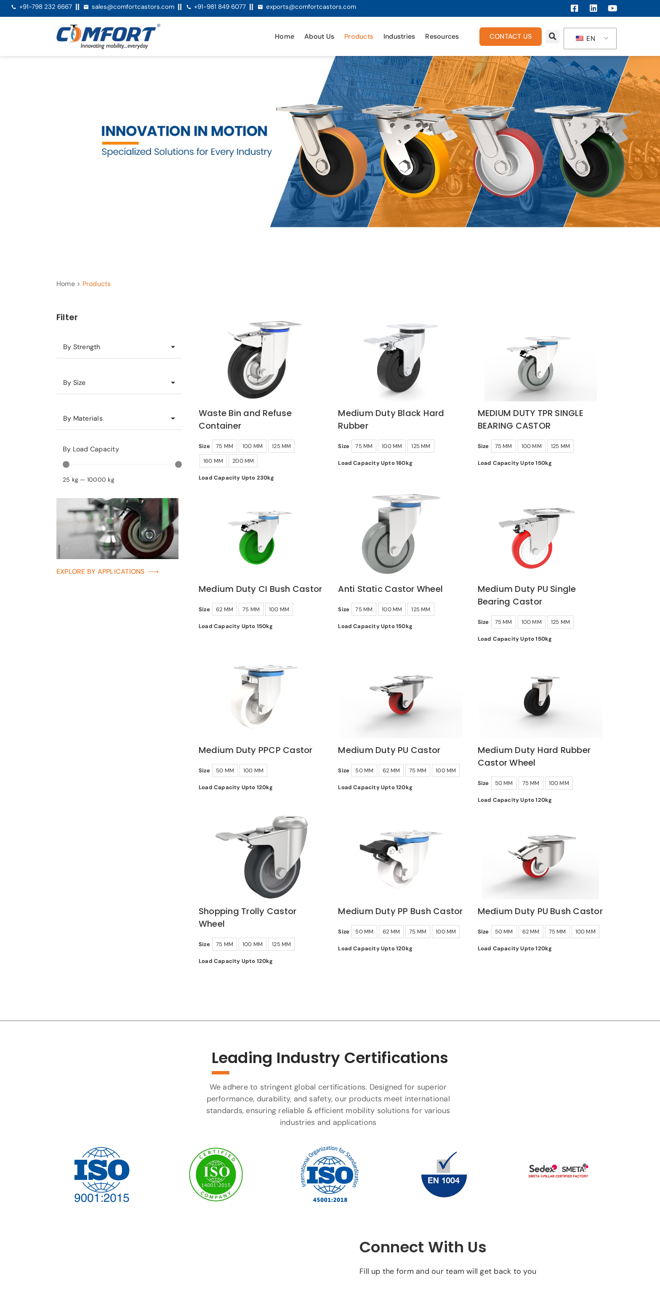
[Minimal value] (122, 464)
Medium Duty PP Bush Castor (400, 911)
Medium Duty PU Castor (389, 750)
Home (284, 36)
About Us (319, 36)
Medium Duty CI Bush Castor (260, 589)
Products (358, 36)
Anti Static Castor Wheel (390, 589)
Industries (399, 36)
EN (585, 38)
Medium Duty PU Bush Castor (540, 911)
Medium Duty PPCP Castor (256, 750)
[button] (552, 36)
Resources (442, 36)
